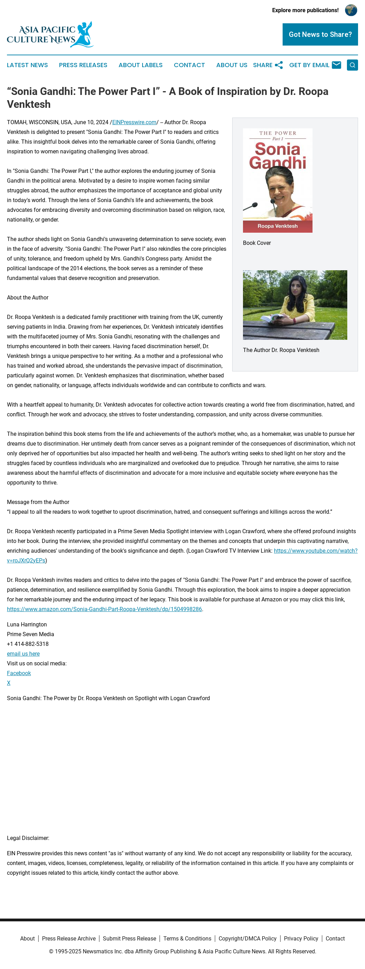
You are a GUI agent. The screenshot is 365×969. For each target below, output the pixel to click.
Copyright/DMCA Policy (248, 938)
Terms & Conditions (187, 938)
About (27, 938)
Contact (189, 65)
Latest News (27, 65)
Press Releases (83, 65)
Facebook (19, 673)
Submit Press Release (129, 938)
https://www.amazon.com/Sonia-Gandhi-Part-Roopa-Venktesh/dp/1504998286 (104, 609)
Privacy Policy (301, 938)
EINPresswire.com (134, 122)
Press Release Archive (69, 938)
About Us (232, 65)
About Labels (141, 65)
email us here (23, 653)
